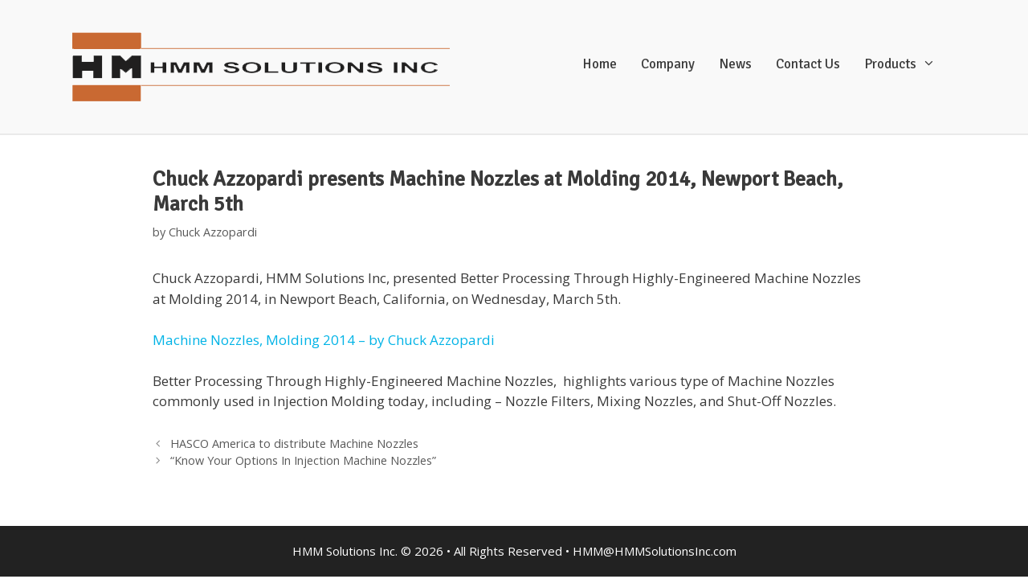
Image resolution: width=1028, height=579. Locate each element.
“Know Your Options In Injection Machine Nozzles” (303, 460)
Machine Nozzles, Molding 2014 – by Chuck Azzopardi (324, 340)
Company (668, 63)
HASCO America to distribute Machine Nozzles (294, 443)
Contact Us (808, 63)
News (735, 63)
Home (599, 63)
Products (908, 64)
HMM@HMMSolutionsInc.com (654, 551)
